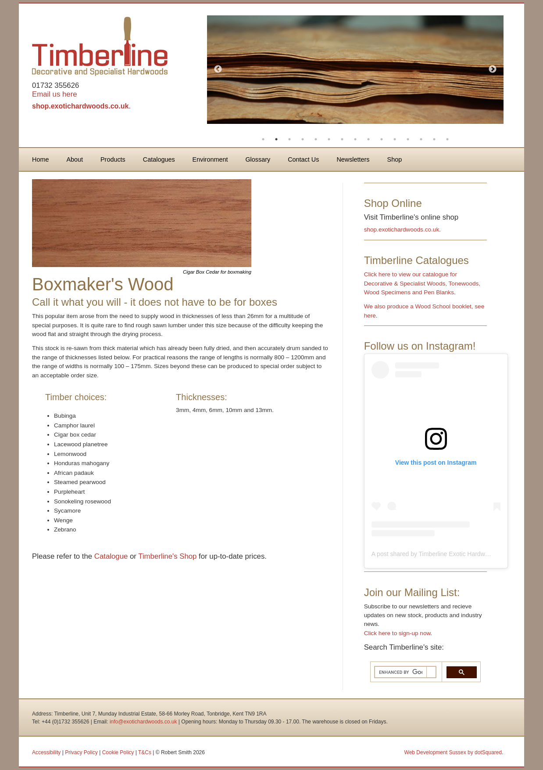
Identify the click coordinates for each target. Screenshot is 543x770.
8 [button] (355, 139)
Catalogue (111, 556)
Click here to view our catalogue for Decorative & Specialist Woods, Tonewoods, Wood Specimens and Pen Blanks (422, 283)
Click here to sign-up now (397, 633)
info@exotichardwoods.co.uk (143, 722)
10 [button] (381, 139)
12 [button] (408, 139)
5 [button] (315, 139)
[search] (400, 672)
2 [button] (276, 139)
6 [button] (329, 139)
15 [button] (447, 139)
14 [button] (434, 139)
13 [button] (421, 139)
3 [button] (289, 139)
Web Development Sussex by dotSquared (453, 752)
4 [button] (302, 139)
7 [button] (342, 139)
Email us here (54, 94)
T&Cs (144, 752)
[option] (355, 69)
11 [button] (394, 139)
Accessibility (46, 752)
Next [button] (492, 69)
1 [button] (263, 139)
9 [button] (368, 139)
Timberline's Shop (167, 556)
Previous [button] (218, 69)
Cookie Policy (118, 752)
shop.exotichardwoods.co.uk (80, 106)
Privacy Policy (81, 752)
